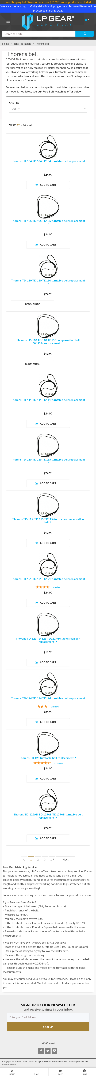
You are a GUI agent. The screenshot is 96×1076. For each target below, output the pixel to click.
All (30, 125)
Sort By (14, 103)
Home (5, 43)
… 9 (52, 859)
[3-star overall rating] (48, 707)
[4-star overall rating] (48, 587)
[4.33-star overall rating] (48, 763)
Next (65, 859)
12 (18, 125)
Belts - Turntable (22, 43)
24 (24, 125)
